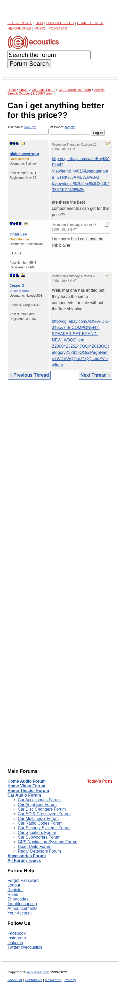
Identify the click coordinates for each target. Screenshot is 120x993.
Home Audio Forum (26, 781)
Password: (70, 129)
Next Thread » (95, 375)
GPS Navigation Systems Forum (47, 842)
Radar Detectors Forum (39, 851)
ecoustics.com (38, 972)
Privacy (70, 980)
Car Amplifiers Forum (37, 804)
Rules (12, 894)
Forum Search (29, 63)
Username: (28, 129)
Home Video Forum (26, 786)
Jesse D (17, 285)
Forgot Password (23, 880)
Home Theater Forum (28, 790)
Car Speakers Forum (37, 832)
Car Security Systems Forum (44, 828)
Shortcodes (17, 899)
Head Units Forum (34, 846)
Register (15, 890)
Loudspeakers (60, 23)
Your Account (19, 913)
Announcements (22, 908)
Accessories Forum (26, 856)
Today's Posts (100, 781)
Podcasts (58, 28)
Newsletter (53, 980)
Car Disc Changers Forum (42, 809)
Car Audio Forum (24, 795)
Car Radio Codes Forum (40, 823)
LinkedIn (15, 942)
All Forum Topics (24, 860)
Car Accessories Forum (39, 800)
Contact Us (33, 980)
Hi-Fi (39, 23)
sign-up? (30, 127)
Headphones (19, 28)
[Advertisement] (60, 574)
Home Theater (90, 23)
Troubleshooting (22, 904)
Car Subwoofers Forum (39, 837)
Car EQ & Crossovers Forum (44, 814)
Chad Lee (18, 234)
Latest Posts (19, 23)
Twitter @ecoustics (24, 947)
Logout (13, 885)
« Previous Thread (29, 375)
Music (39, 28)
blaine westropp (24, 154)
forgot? (70, 127)
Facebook (16, 933)
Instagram (16, 938)
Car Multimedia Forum (38, 818)
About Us (14, 980)
